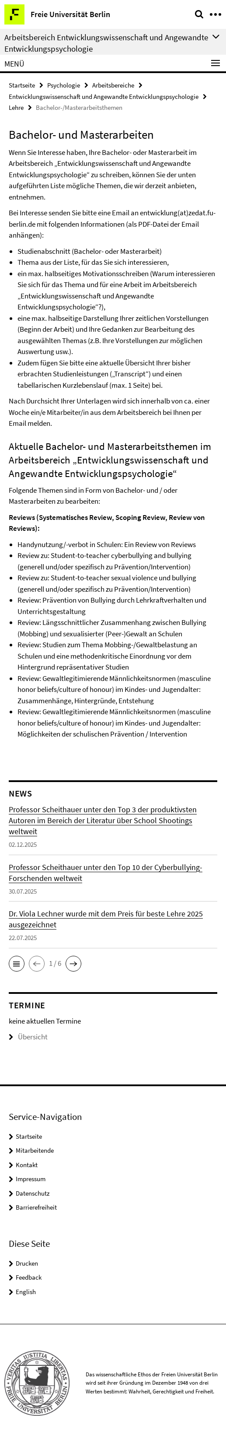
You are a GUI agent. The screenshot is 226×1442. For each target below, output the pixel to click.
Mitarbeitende (35, 1150)
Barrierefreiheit (36, 1207)
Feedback (29, 1277)
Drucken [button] (27, 1263)
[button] (16, 963)
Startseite (22, 85)
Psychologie (63, 85)
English (26, 1292)
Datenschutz (32, 1193)
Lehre (16, 107)
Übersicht (28, 1037)
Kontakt (27, 1165)
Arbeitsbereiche (113, 85)
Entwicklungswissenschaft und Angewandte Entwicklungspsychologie (103, 96)
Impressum (30, 1179)
